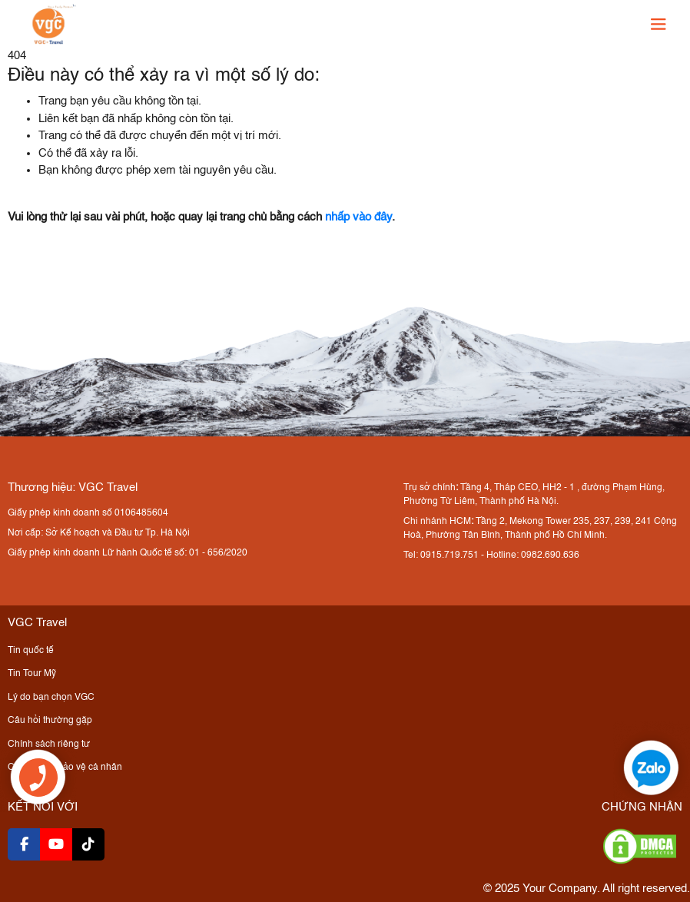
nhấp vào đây (358, 217)
